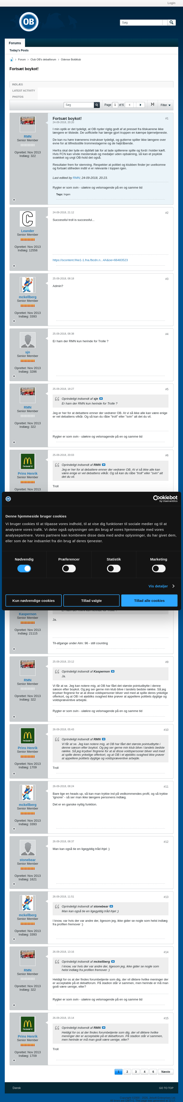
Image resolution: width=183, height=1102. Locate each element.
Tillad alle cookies (149, 600)
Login (171, 3)
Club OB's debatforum (43, 59)
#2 (166, 213)
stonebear (28, 860)
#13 (166, 897)
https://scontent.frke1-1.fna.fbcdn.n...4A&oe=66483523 (90, 260)
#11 (166, 786)
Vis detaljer (158, 586)
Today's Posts (19, 50)
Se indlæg (101, 398)
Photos (17, 96)
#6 (166, 455)
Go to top (166, 1088)
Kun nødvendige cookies (33, 600)
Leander (27, 231)
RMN (27, 136)
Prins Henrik (27, 473)
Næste (165, 1071)
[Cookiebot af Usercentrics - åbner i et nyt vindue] (157, 498)
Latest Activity (23, 90)
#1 (166, 118)
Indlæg (17, 84)
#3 (166, 279)
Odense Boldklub (71, 59)
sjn (27, 352)
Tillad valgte (91, 600)
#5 (166, 389)
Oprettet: (21, 152)
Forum (22, 59)
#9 (166, 662)
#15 (166, 1018)
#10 (166, 729)
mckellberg (27, 297)
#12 (166, 842)
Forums (15, 43)
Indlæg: (25, 156)
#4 (166, 334)
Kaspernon (27, 614)
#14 (166, 952)
